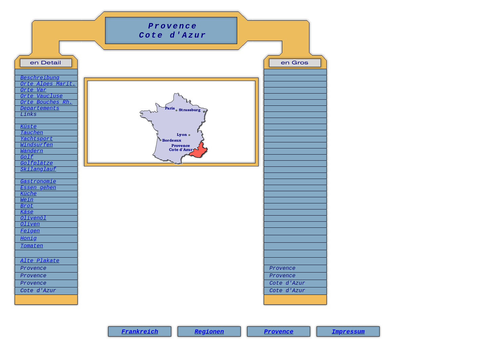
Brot (26, 206)
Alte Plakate (39, 261)
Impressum (348, 331)
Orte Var (33, 90)
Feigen (30, 231)
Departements (39, 108)
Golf (26, 157)
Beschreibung (39, 78)
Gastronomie (38, 182)
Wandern (31, 151)
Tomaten (31, 246)
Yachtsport (36, 139)
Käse (26, 212)
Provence (278, 331)
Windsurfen (36, 145)
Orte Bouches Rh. (46, 102)
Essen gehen (38, 188)
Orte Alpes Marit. (48, 84)
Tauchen (31, 133)
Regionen (209, 331)
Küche (28, 194)
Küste (28, 127)
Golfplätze (36, 163)
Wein (26, 200)
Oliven (30, 224)
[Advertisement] (171, 201)
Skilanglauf (38, 169)
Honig (28, 239)
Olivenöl (33, 218)
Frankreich (139, 331)
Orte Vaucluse (41, 96)
